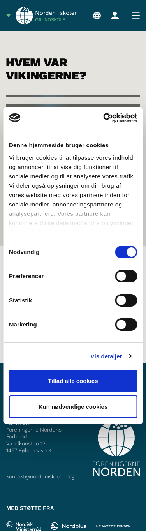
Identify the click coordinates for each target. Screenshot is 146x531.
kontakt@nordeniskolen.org (40, 476)
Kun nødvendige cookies (73, 406)
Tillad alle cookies (73, 381)
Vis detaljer (106, 356)
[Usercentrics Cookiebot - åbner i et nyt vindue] (104, 118)
